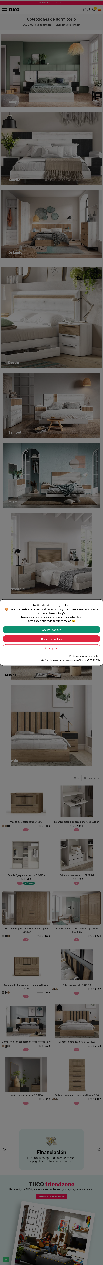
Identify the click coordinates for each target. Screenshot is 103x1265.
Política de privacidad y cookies (84, 656)
